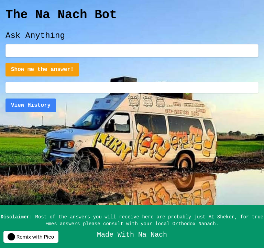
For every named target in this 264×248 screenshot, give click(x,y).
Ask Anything (35, 35)
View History (31, 105)
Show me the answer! (42, 69)
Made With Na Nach (132, 235)
